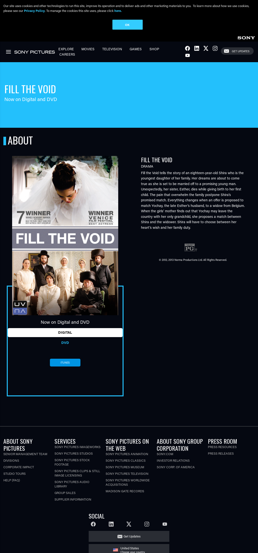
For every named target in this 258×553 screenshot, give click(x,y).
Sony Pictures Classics (126, 460)
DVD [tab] (65, 342)
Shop (154, 48)
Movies (87, 48)
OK (127, 25)
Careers (67, 54)
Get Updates (241, 51)
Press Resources (222, 447)
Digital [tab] (65, 332)
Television (112, 48)
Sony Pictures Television (127, 473)
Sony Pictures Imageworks (78, 447)
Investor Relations (173, 460)
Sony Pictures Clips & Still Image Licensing (77, 473)
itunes (65, 362)
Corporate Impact (18, 467)
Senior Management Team (25, 454)
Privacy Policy (34, 11)
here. (118, 11)
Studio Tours (14, 473)
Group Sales (65, 493)
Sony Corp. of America (176, 467)
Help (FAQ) (11, 480)
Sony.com (165, 454)
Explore (66, 48)
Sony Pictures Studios (74, 453)
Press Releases (221, 453)
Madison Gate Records (125, 491)
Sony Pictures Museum (125, 467)
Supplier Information (73, 499)
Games (136, 48)
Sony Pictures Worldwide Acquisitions (128, 482)
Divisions (11, 460)
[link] (246, 37)
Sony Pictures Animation (127, 454)
